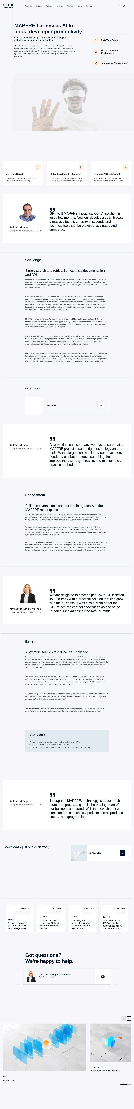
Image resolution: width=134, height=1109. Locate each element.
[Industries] (59, 6)
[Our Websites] (124, 6)
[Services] (39, 6)
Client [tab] (28, 388)
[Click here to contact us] (129, 6)
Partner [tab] (38, 388)
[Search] (119, 6)
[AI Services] (44, 1052)
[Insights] (79, 6)
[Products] (49, 6)
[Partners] (70, 6)
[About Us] (28, 6)
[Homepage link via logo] (8, 5)
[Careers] (89, 6)
